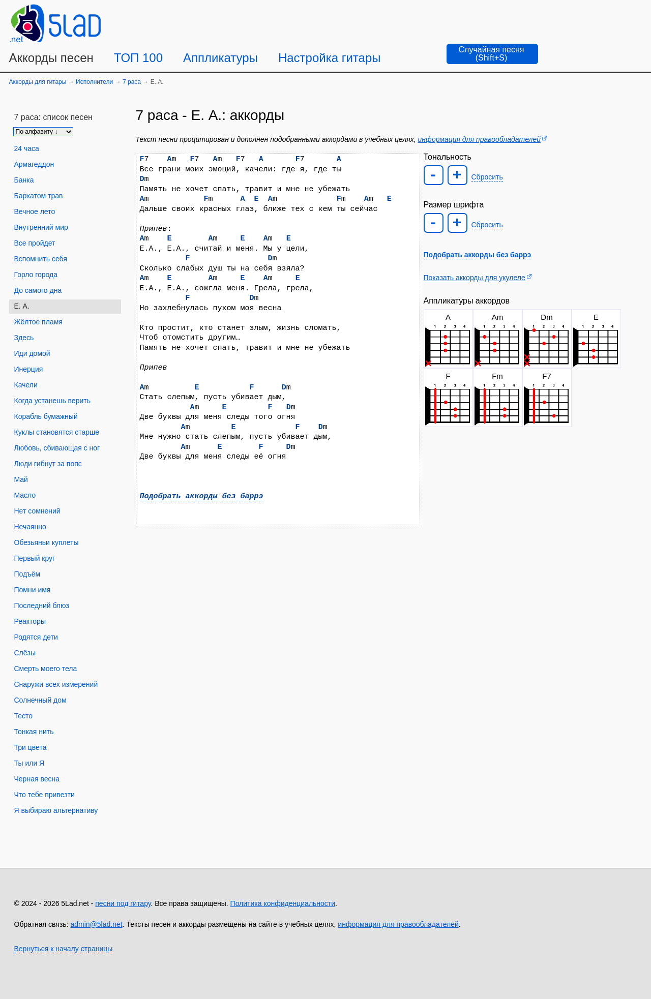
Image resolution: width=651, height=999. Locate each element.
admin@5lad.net (96, 924)
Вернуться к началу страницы (63, 949)
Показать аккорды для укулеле (474, 278)
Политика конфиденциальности (283, 903)
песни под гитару (123, 903)
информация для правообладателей (479, 139)
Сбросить (487, 177)
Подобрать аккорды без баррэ (201, 496)
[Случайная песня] (492, 54)
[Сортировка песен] (43, 131)
